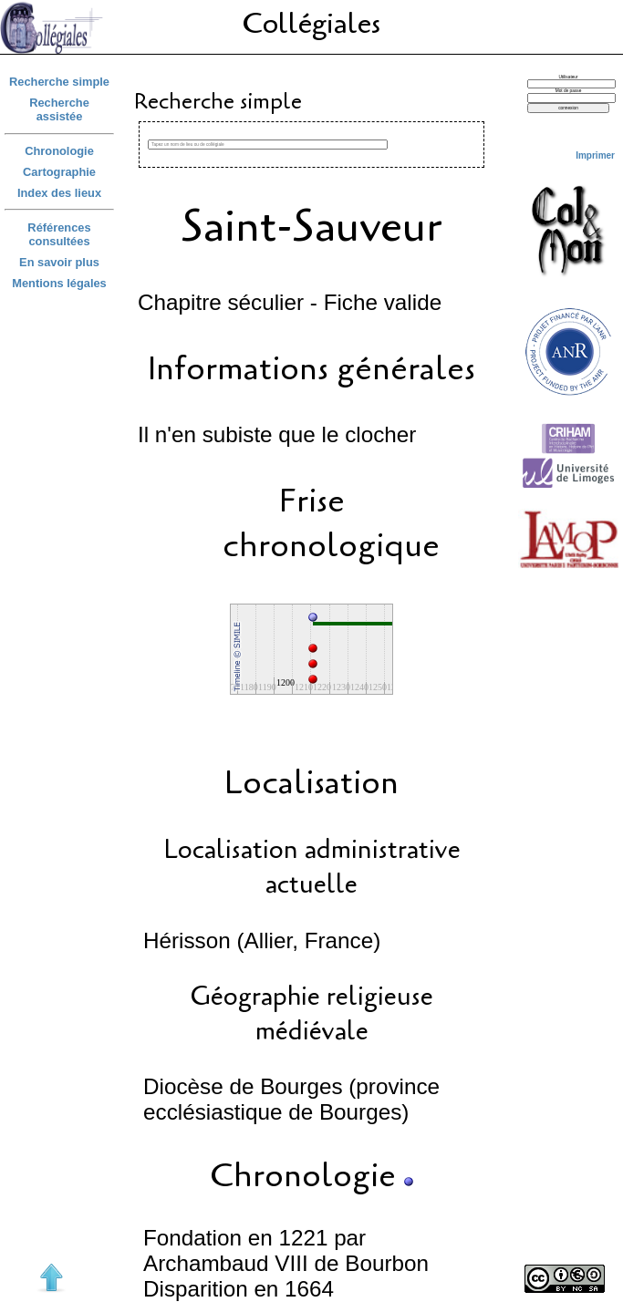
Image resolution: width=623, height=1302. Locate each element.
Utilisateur (567, 77)
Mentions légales (59, 283)
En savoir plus (59, 262)
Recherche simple (59, 81)
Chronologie (59, 151)
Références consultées (58, 234)
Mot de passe (569, 90)
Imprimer (595, 155)
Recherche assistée (59, 109)
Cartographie (59, 172)
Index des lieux (59, 193)
